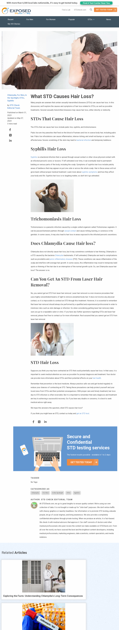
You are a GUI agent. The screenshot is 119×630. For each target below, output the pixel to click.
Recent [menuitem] (10, 19)
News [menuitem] (108, 19)
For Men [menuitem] (29, 19)
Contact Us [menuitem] (66, 622)
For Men (46, 493)
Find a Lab (66, 10)
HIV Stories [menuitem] (53, 622)
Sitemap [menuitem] (77, 622)
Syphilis (34, 157)
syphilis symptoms (89, 172)
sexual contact (70, 231)
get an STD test (82, 413)
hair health (97, 378)
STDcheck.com (80, 10)
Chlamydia (59, 255)
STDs (68, 493)
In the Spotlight (57, 493)
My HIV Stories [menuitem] (14, 24)
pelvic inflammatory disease (61, 259)
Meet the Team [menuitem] (91, 622)
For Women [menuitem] (50, 19)
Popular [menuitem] (71, 19)
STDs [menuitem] (90, 19)
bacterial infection (83, 140)
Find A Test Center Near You (96, 3)
